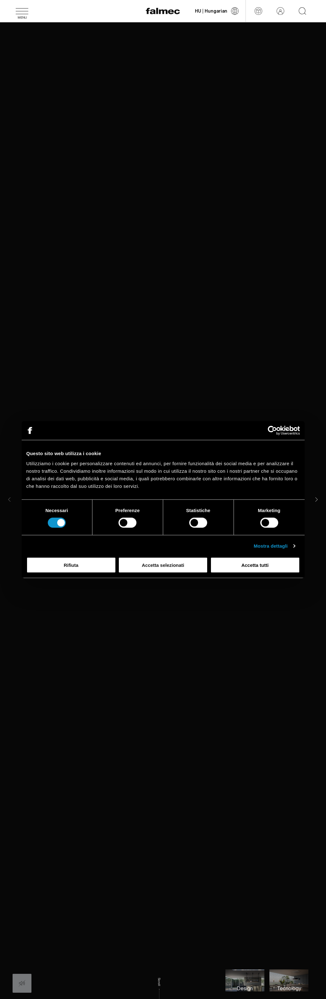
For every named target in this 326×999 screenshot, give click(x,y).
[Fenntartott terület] (280, 11)
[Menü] (22, 11)
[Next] (316, 499)
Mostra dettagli (271, 546)
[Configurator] (258, 11)
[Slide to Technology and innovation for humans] (288, 980)
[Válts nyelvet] (216, 11)
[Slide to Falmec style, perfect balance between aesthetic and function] (244, 980)
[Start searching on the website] (302, 11)
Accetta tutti (255, 564)
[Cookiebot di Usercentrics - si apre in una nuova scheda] (272, 430)
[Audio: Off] (22, 983)
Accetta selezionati (163, 564)
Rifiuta (71, 564)
